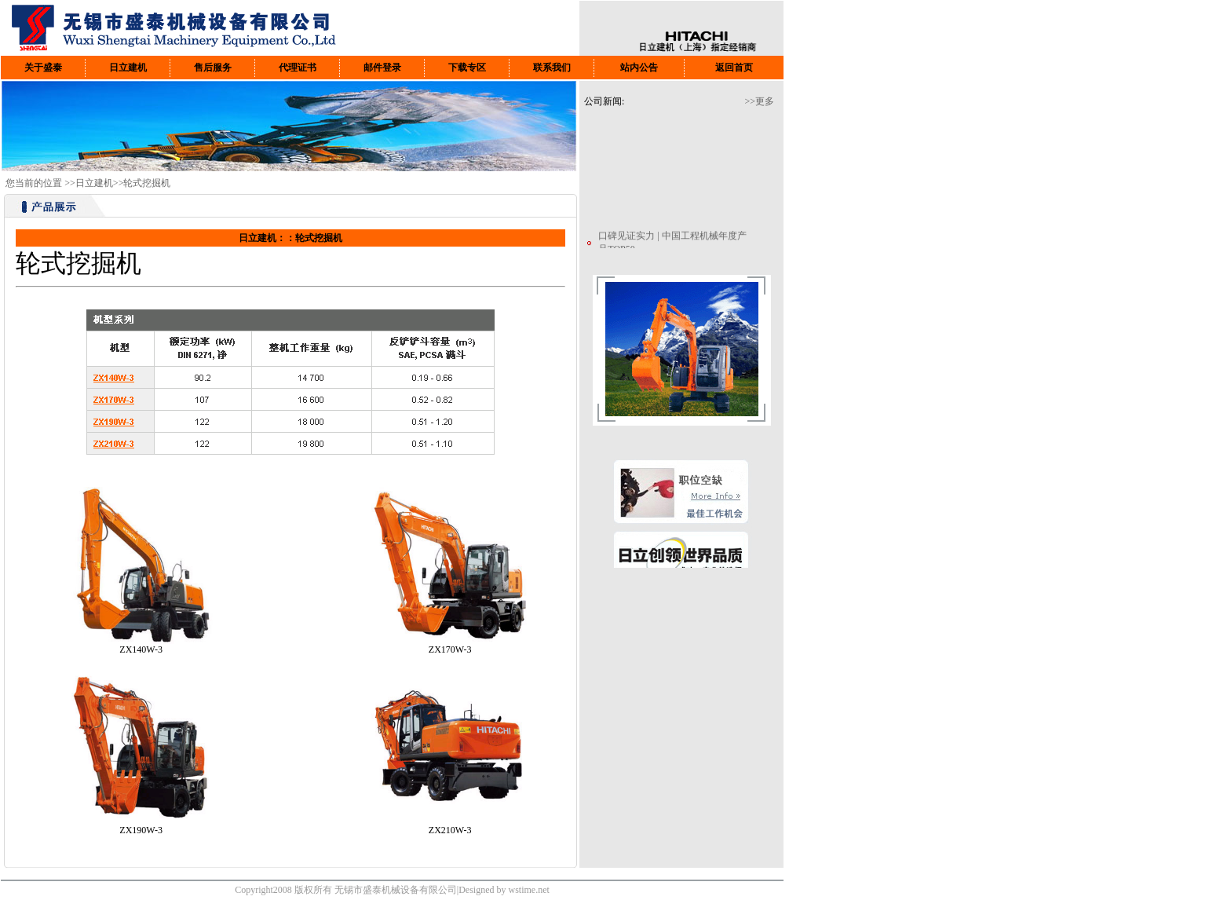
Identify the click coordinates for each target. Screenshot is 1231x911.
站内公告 (639, 67)
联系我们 (552, 67)
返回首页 (734, 67)
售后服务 (213, 67)
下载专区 (467, 67)
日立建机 (128, 67)
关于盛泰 (43, 67)
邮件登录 (382, 67)
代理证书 (297, 67)
